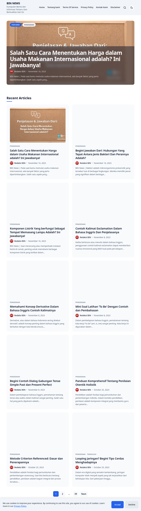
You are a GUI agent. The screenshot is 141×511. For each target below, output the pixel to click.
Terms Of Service (70, 7)
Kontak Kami (102, 7)
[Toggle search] (124, 7)
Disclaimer (115, 7)
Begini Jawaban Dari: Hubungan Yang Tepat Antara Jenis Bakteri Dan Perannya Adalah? (102, 154)
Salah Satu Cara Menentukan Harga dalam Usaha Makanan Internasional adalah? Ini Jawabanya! (66, 59)
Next (83, 493)
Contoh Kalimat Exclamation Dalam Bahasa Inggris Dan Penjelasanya (98, 230)
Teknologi (91, 454)
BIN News (13, 3)
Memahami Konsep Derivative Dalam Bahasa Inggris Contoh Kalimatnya (34, 308)
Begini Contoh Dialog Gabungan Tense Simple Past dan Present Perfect (35, 383)
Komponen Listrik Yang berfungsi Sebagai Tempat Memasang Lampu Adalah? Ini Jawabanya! (37, 232)
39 (75, 493)
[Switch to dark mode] (131, 7)
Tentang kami (53, 7)
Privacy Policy (87, 7)
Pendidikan (29, 25)
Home (42, 7)
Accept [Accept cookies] (117, 504)
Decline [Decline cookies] (131, 504)
